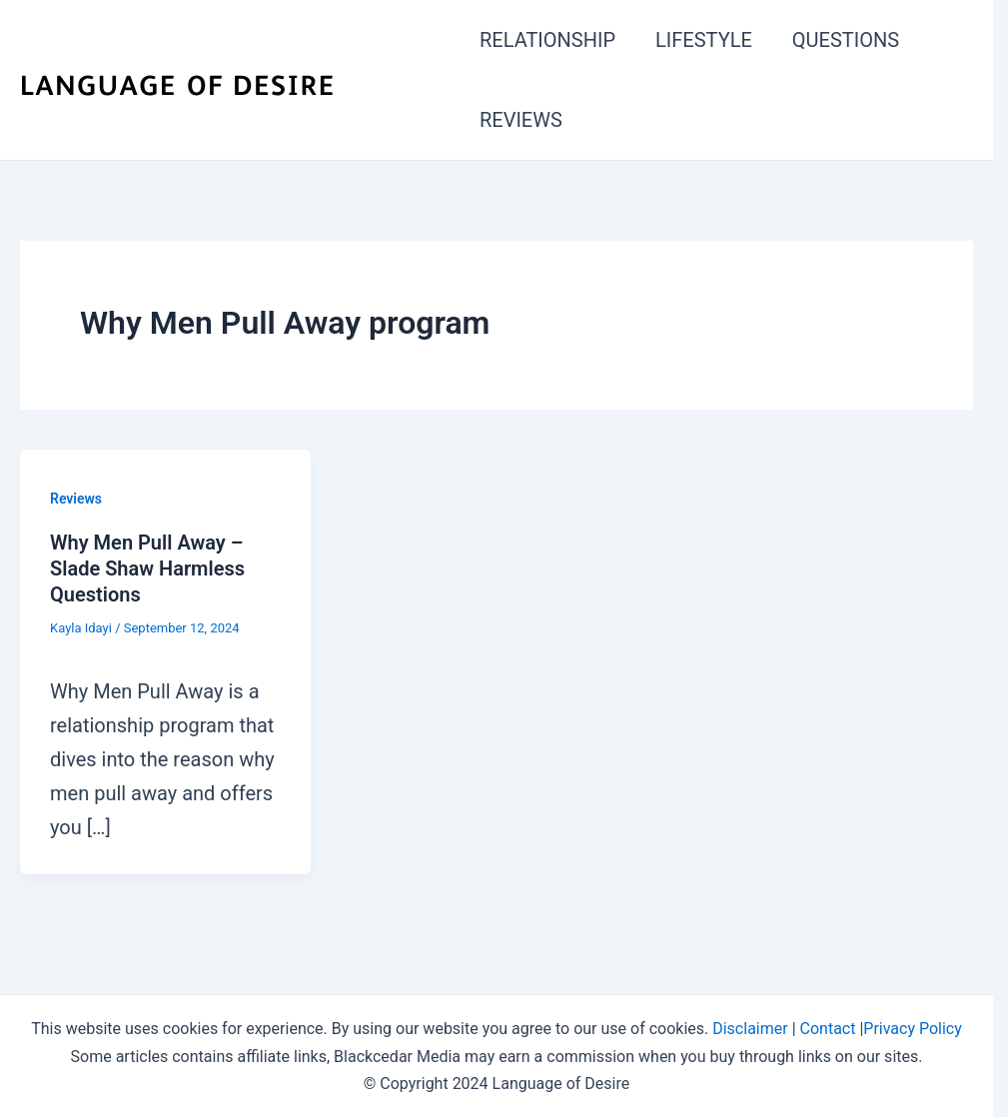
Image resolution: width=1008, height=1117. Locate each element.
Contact (828, 1028)
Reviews (76, 499)
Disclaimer (749, 1028)
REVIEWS (521, 120)
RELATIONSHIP (547, 40)
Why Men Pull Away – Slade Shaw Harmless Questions (147, 568)
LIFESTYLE (703, 40)
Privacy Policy (912, 1028)
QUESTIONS (845, 40)
